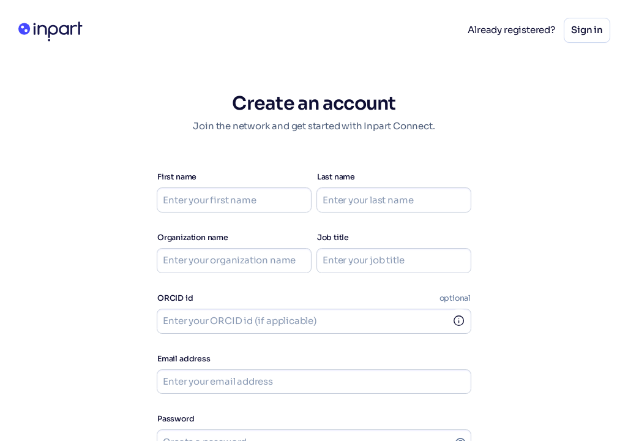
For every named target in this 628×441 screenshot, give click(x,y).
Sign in (587, 30)
